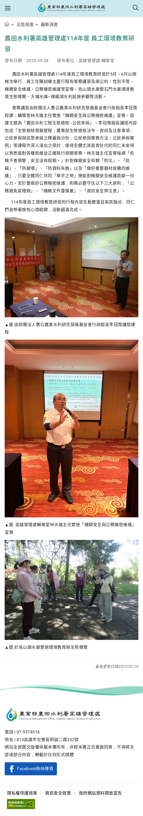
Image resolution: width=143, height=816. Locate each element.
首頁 (7, 24)
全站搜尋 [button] (136, 8)
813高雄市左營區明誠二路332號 (48, 739)
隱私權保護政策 (22, 793)
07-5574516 (28, 731)
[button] (7, 8)
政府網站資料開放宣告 (100, 793)
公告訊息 (25, 24)
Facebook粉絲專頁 (35, 768)
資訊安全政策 (58, 793)
